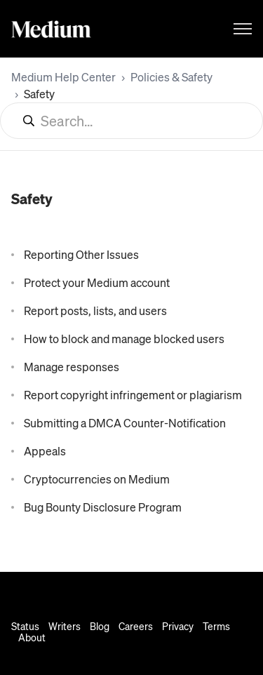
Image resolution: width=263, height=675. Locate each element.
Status (25, 626)
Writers (64, 626)
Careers (136, 626)
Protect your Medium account (97, 282)
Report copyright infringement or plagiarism (133, 394)
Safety (39, 93)
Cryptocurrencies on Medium (97, 479)
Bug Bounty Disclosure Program (103, 507)
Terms (216, 626)
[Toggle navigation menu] (242, 29)
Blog (99, 626)
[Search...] (131, 120)
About (32, 637)
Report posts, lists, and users (95, 310)
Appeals (45, 450)
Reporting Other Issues (81, 254)
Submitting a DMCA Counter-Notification (125, 422)
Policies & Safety (171, 76)
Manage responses (71, 366)
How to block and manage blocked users (124, 338)
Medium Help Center (63, 76)
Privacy (178, 626)
